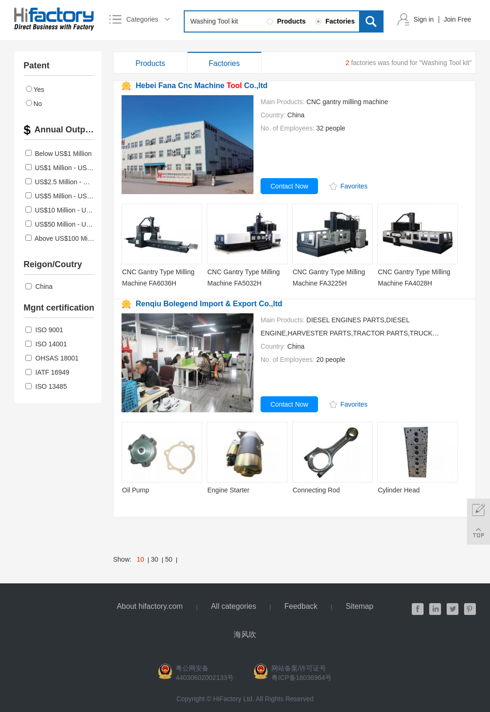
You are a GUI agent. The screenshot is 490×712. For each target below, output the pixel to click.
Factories (224, 63)
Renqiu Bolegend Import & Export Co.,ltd (209, 304)
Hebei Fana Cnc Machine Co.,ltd (202, 86)
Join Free (457, 19)
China (39, 286)
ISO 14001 (46, 344)
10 (140, 559)
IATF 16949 (47, 372)
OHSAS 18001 (52, 358)
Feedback (301, 606)
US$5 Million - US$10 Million (76, 196)
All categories (233, 606)
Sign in (424, 19)
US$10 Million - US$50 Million (78, 210)
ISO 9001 (44, 330)
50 (168, 559)
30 (154, 559)
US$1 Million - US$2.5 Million (77, 168)
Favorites (354, 186)
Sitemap (360, 606)
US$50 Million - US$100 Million (80, 224)
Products (150, 63)
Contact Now (289, 186)
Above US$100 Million (66, 238)
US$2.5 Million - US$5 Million (77, 182)
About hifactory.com (150, 606)
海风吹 (245, 634)
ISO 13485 (46, 386)
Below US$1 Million (63, 153)
